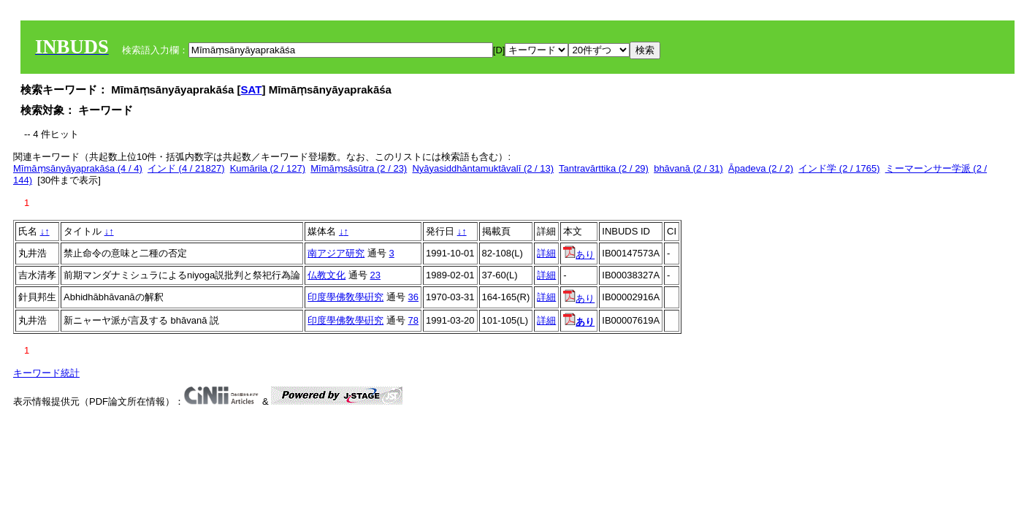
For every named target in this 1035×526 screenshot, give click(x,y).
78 (413, 320)
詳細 (546, 253)
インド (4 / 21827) (186, 168)
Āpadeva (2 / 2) (760, 168)
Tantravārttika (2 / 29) (604, 168)
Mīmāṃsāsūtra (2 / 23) (358, 168)
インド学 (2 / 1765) (838, 168)
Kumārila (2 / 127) (267, 168)
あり (579, 254)
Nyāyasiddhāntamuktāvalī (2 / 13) (483, 168)
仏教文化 (326, 275)
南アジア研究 (336, 253)
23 (375, 275)
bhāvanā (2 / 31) (688, 168)
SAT (251, 89)
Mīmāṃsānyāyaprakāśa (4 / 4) (77, 168)
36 (413, 296)
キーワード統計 (46, 372)
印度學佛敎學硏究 (345, 296)
